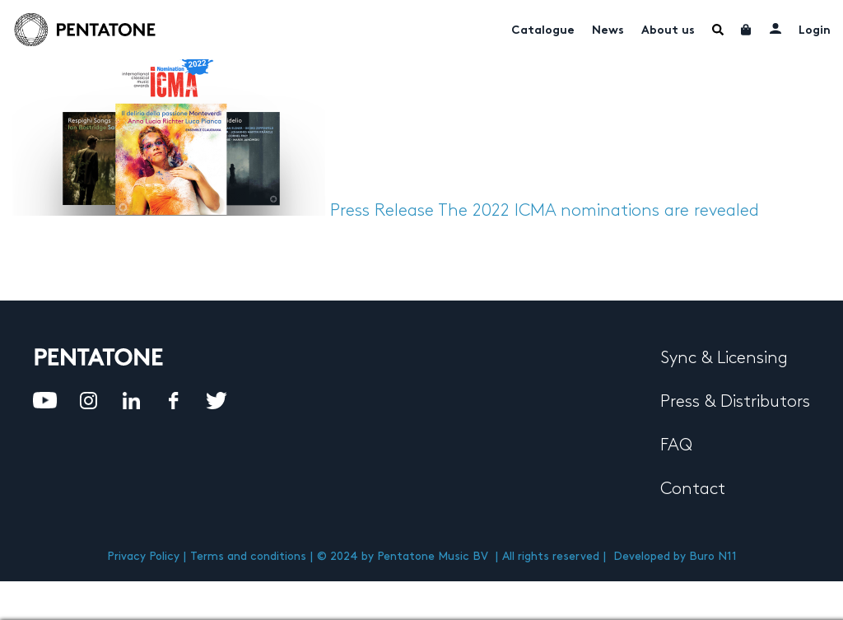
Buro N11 (713, 556)
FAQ (676, 445)
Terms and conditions (248, 556)
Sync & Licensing (724, 358)
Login (815, 31)
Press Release (382, 211)
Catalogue (543, 31)
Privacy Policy (143, 556)
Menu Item (718, 29)
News (608, 31)
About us (668, 31)
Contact (692, 489)
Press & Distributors (735, 402)
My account (775, 28)
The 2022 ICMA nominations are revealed (598, 211)
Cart (746, 29)
